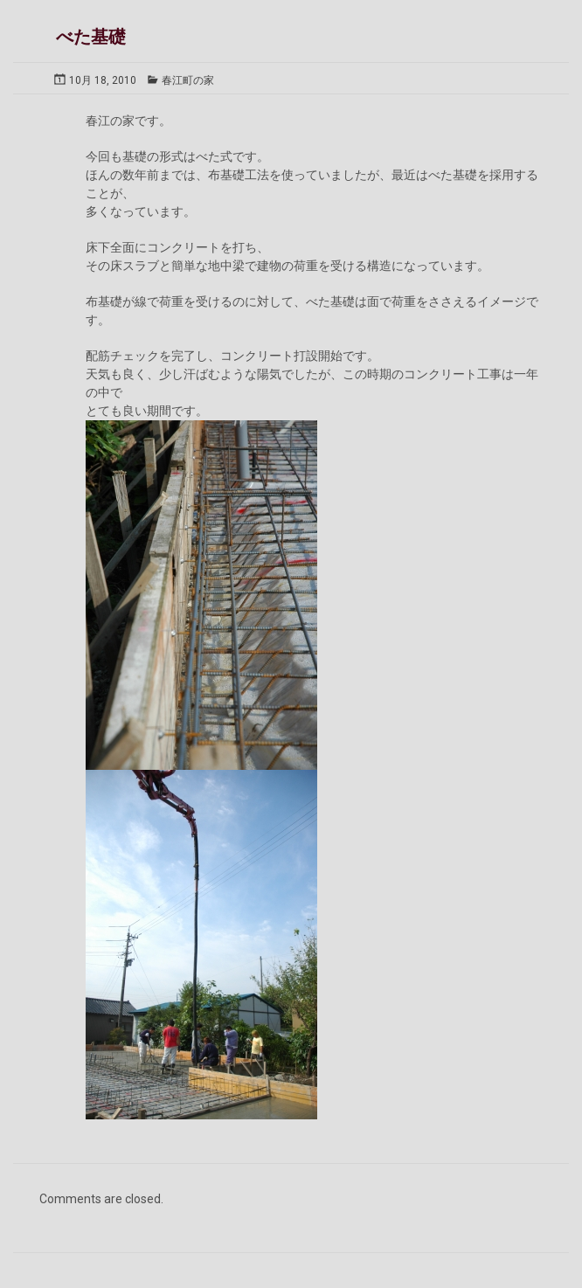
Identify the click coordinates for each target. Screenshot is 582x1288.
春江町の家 (188, 80)
